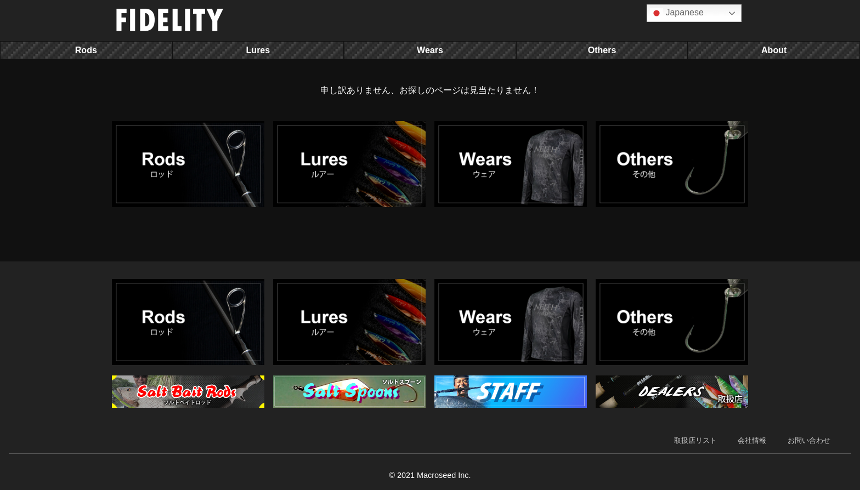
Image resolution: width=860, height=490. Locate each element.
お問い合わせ (809, 440)
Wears (430, 50)
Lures (258, 50)
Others (602, 50)
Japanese (677, 13)
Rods (86, 50)
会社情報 (752, 440)
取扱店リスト (695, 440)
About (774, 50)
